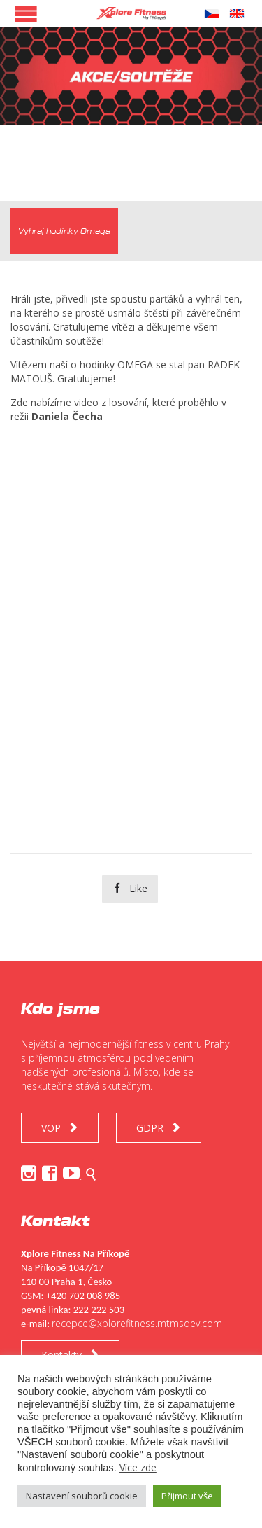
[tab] (64, 231)
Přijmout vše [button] (187, 1495)
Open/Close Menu (26, 13)
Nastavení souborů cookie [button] (82, 1495)
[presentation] (64, 231)
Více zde (138, 1467)
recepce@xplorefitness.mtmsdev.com (137, 1323)
